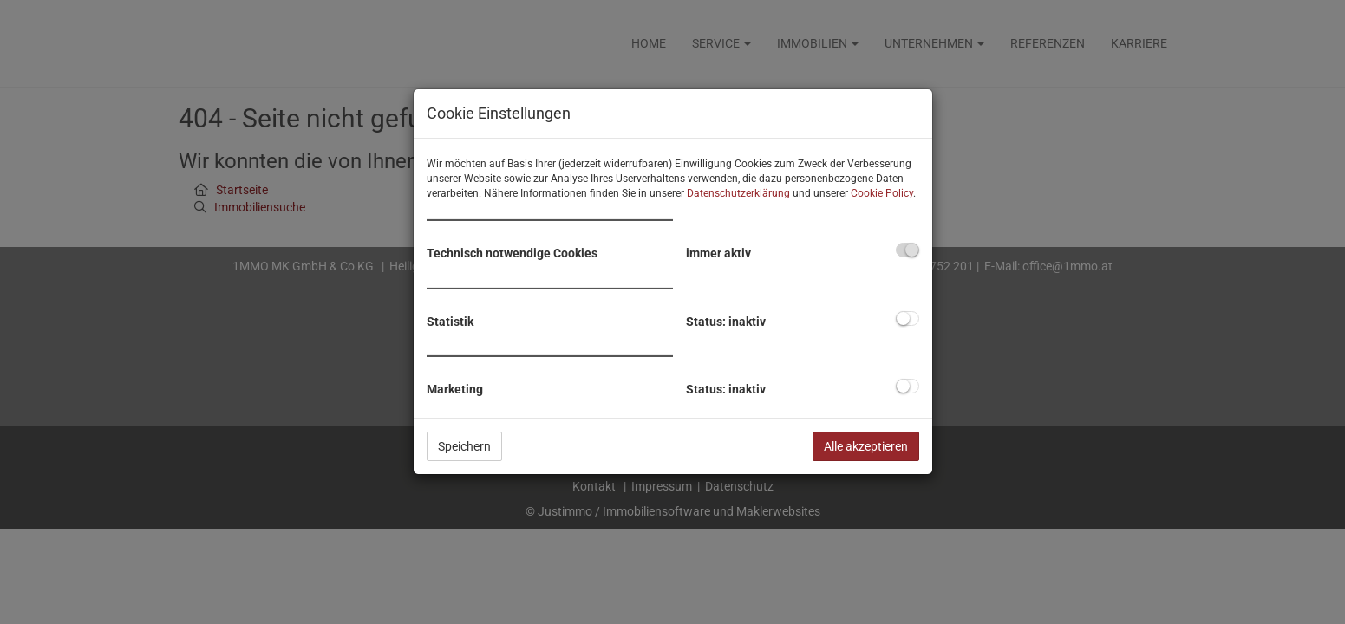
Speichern (464, 446)
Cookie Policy (882, 193)
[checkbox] (907, 250)
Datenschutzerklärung (738, 193)
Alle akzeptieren (866, 446)
